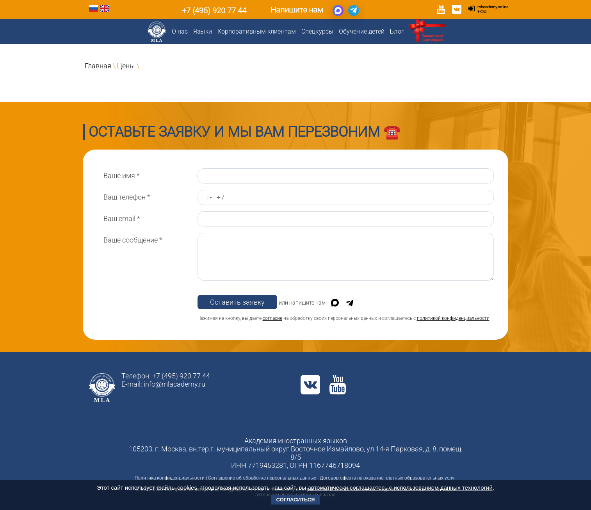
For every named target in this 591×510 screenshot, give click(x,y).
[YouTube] (441, 10)
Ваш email (121, 218)
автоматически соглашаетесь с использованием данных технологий (400, 487)
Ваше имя (121, 175)
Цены (126, 66)
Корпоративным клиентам (256, 31)
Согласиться (295, 500)
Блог (397, 31)
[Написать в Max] (338, 10)
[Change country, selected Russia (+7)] (206, 197)
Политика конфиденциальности (170, 478)
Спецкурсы (317, 31)
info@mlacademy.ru (174, 384)
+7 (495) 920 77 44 (214, 10)
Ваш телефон (126, 197)
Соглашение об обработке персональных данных (262, 478)
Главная (98, 66)
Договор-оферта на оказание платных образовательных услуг (388, 478)
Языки (202, 31)
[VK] (456, 10)
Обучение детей (362, 31)
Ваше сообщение (132, 240)
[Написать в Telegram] (353, 10)
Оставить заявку (237, 302)
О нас (180, 31)
